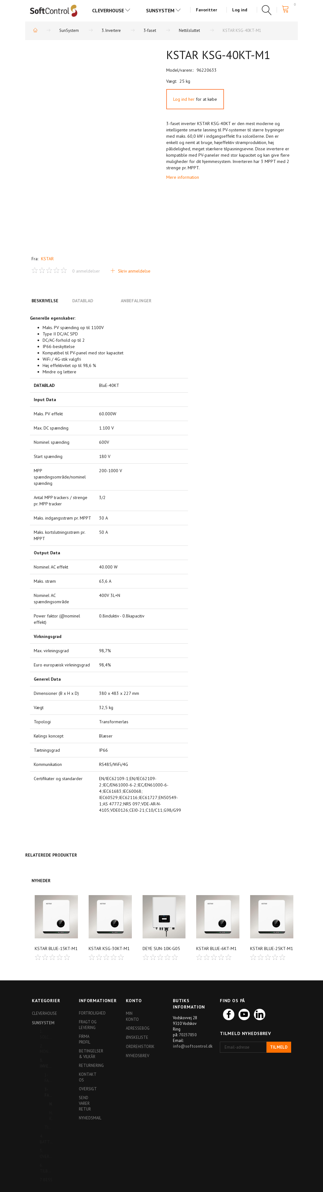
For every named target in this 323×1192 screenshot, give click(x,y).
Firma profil (84, 1039)
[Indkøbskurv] (287, 9)
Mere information (182, 177)
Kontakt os (87, 1077)
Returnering (89, 1065)
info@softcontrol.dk (193, 1046)
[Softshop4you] (53, 10)
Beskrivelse (45, 301)
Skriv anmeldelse (133, 271)
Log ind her (184, 99)
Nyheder (41, 880)
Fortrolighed (89, 1012)
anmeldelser (86, 271)
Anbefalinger (136, 301)
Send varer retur (85, 1103)
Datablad (82, 301)
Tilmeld (279, 1047)
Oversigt (88, 1088)
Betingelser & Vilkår (89, 1053)
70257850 (188, 1034)
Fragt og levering (88, 1024)
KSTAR (47, 259)
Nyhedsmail (89, 1117)
